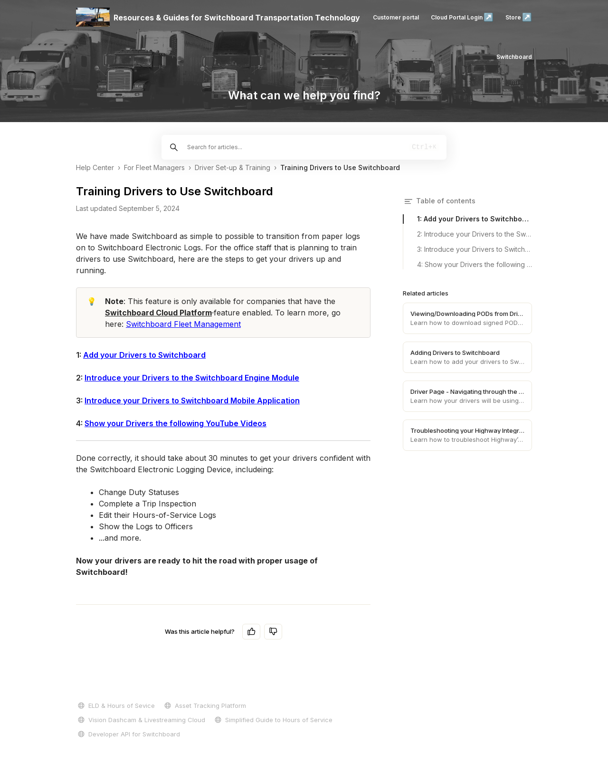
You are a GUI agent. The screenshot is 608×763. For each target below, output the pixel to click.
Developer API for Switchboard (128, 734)
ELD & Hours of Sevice (115, 705)
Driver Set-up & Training (232, 167)
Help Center (95, 167)
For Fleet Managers (154, 167)
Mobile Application (264, 400)
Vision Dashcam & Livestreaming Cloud (140, 720)
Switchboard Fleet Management (183, 324)
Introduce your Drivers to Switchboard (156, 400)
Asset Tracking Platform (204, 705)
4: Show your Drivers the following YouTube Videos (474, 264)
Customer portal (396, 17)
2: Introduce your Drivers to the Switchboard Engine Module (474, 234)
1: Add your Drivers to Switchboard (474, 219)
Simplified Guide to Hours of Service (272, 720)
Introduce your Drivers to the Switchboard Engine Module (192, 377)
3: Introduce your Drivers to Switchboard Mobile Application (474, 249)
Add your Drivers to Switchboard (144, 355)
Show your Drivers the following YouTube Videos (175, 423)
